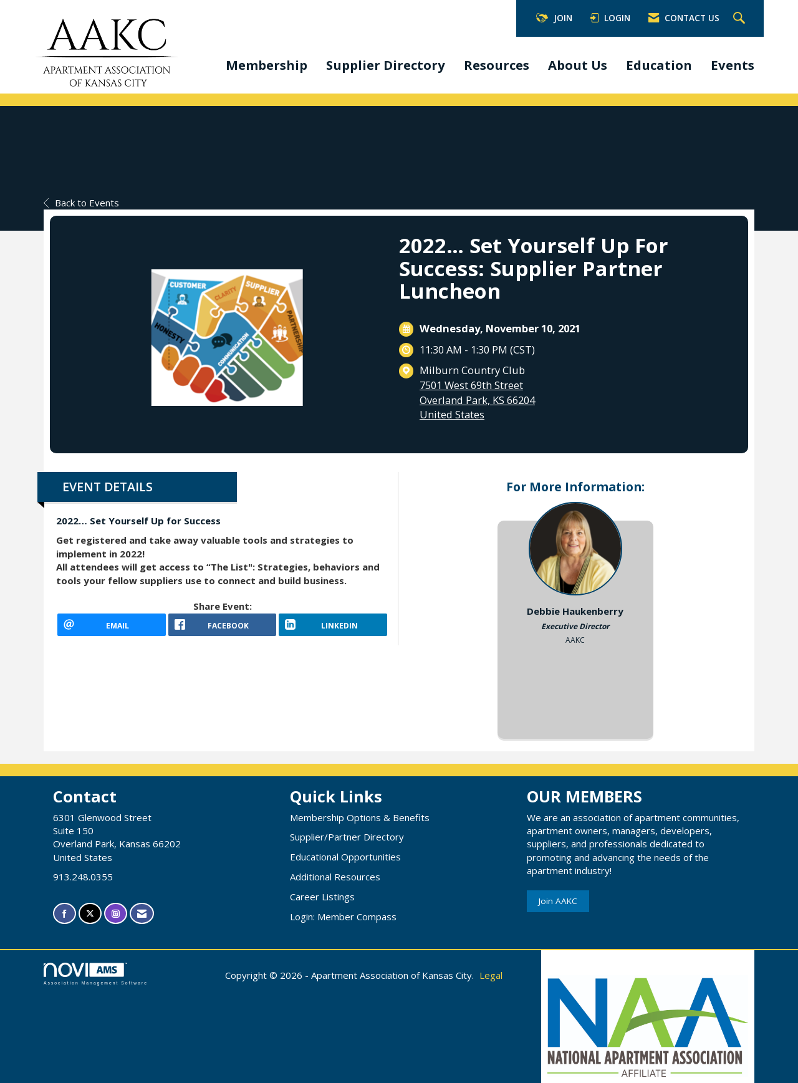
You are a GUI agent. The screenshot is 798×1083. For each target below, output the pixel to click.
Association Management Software (96, 974)
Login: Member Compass (343, 916)
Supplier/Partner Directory (347, 836)
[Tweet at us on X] (90, 914)
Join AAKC (558, 901)
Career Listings (322, 896)
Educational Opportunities (345, 856)
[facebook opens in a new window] (222, 629)
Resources (496, 65)
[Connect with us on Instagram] (115, 914)
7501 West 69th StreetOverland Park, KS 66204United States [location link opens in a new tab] (477, 399)
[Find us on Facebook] (64, 914)
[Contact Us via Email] (142, 914)
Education (659, 65)
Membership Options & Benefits (360, 817)
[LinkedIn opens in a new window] (333, 629)
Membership (266, 65)
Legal (490, 975)
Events (732, 65)
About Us (577, 65)
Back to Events (81, 202)
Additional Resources (335, 876)
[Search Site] (740, 19)
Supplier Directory (385, 65)
